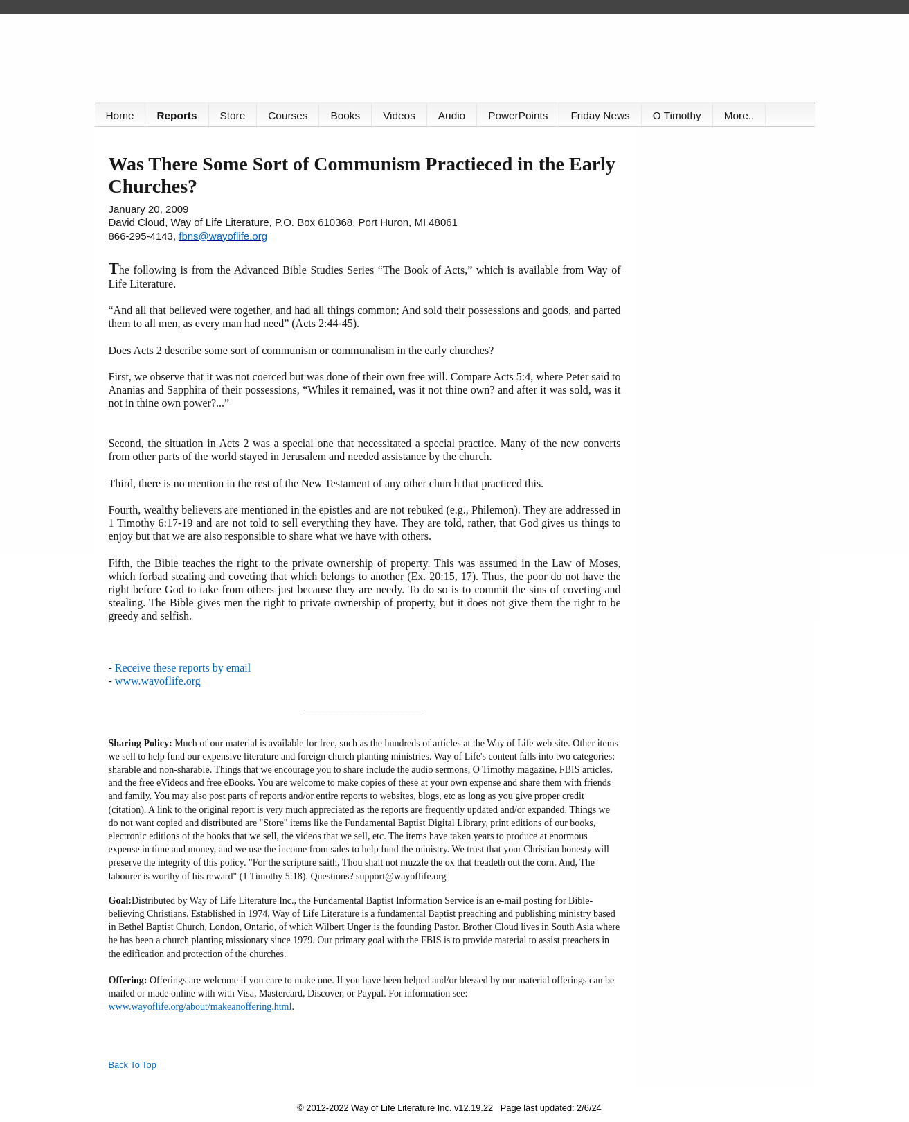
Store (233, 115)
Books (345, 115)
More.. (739, 115)
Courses (287, 115)
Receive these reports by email (183, 668)
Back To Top (132, 1065)
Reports (176, 115)
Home (120, 115)
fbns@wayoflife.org (223, 236)
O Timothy (677, 115)
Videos (399, 115)
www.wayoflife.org (158, 681)
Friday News (599, 115)
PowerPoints (518, 115)
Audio (451, 115)
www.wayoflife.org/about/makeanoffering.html (200, 1006)
